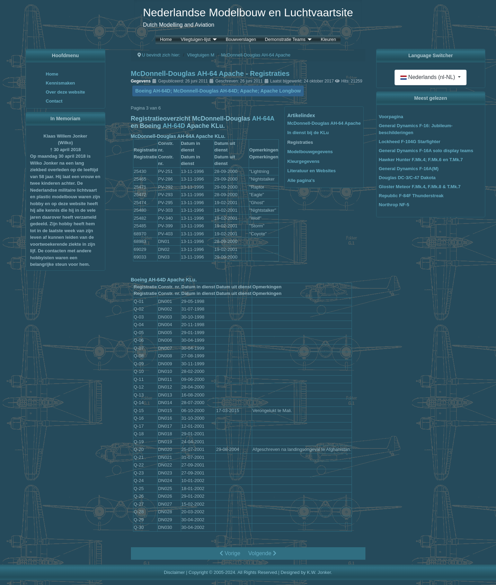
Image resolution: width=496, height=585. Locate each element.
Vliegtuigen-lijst (196, 39)
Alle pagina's (301, 180)
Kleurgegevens (303, 161)
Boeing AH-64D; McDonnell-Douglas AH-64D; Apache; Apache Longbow (218, 91)
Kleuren (328, 39)
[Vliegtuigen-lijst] (214, 39)
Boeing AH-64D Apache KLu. (164, 279)
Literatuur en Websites (311, 170)
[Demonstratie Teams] (308, 39)
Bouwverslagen (241, 39)
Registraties (300, 142)
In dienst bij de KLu (308, 132)
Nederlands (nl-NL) (428, 77)
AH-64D (174, 125)
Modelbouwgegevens (310, 151)
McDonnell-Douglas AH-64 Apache (324, 123)
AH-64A (263, 118)
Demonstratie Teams (285, 39)
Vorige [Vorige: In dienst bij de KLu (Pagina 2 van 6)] (230, 553)
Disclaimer (174, 572)
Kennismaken (60, 83)
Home (166, 39)
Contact (54, 101)
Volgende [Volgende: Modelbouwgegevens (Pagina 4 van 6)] (262, 553)
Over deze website (65, 92)
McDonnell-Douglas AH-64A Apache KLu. (178, 136)
